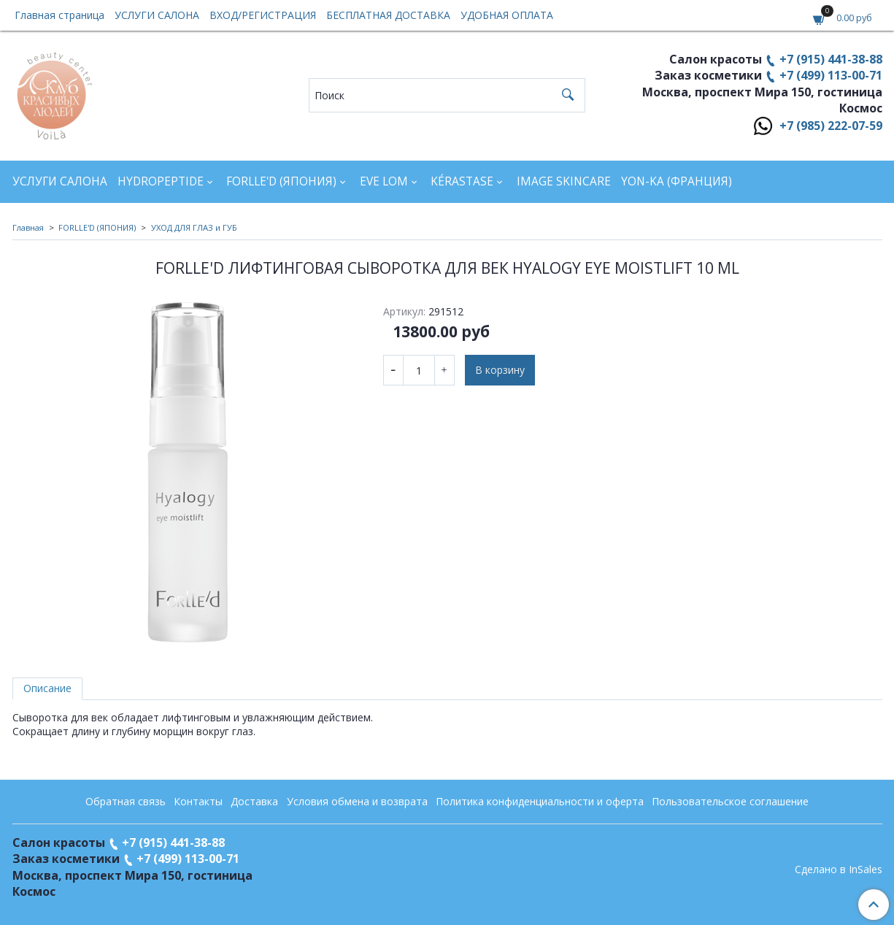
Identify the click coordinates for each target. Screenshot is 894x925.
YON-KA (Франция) (676, 181)
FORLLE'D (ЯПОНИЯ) (281, 181)
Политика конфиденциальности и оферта (540, 801)
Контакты (198, 801)
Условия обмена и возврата (357, 801)
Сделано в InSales (838, 869)
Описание (47, 688)
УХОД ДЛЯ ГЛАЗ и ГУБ (194, 227)
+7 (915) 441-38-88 (830, 59)
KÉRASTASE (462, 181)
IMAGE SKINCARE (564, 181)
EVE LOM (384, 181)
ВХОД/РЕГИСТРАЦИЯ (262, 15)
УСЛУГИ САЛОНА (157, 15)
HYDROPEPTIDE (160, 181)
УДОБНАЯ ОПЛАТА (507, 15)
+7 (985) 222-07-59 (830, 126)
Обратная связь (125, 801)
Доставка (254, 801)
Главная (28, 227)
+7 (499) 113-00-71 (830, 75)
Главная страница (59, 15)
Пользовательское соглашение (730, 801)
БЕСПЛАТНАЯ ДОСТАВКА (388, 15)
